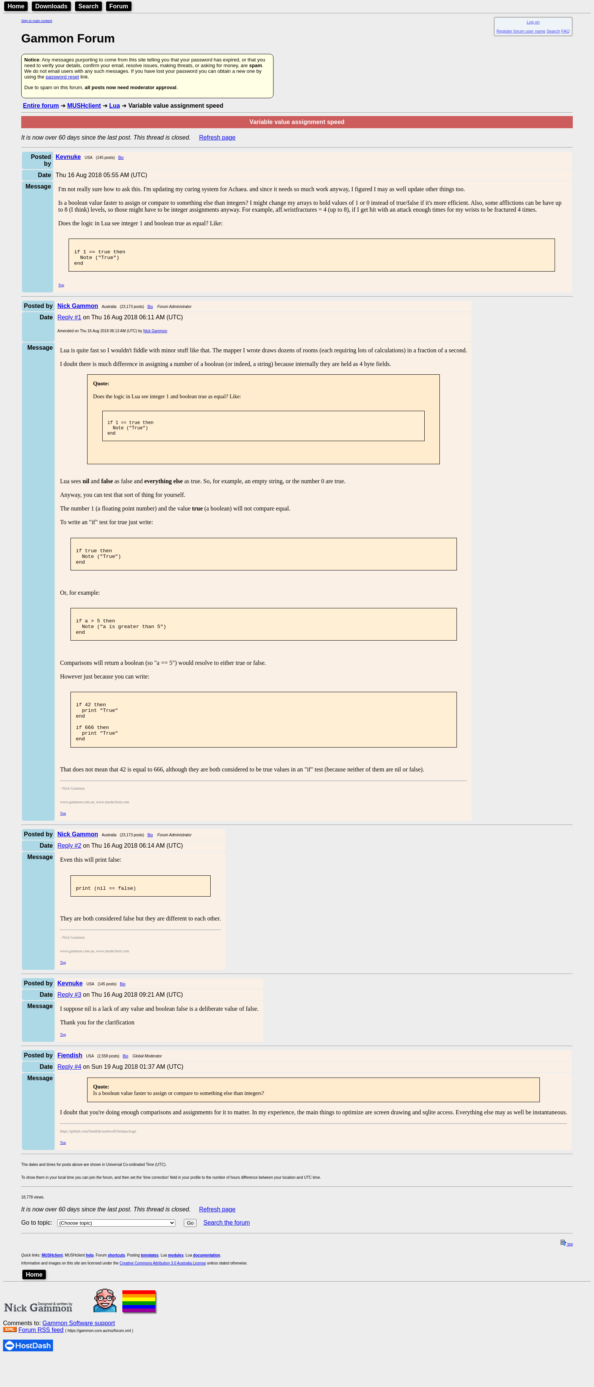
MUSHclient (84, 105)
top (567, 1272)
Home (16, 6)
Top (61, 289)
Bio (120, 158)
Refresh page (217, 137)
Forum (118, 6)
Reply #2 (69, 871)
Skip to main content (36, 21)
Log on (533, 22)
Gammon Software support (78, 1351)
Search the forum (226, 1250)
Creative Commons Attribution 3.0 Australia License (163, 1291)
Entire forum (41, 105)
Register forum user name (521, 31)
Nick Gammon (155, 335)
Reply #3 (69, 1022)
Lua (114, 105)
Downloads (51, 6)
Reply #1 (69, 322)
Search (88, 6)
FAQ (565, 31)
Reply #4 (69, 1095)
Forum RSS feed (40, 1358)
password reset (62, 77)
